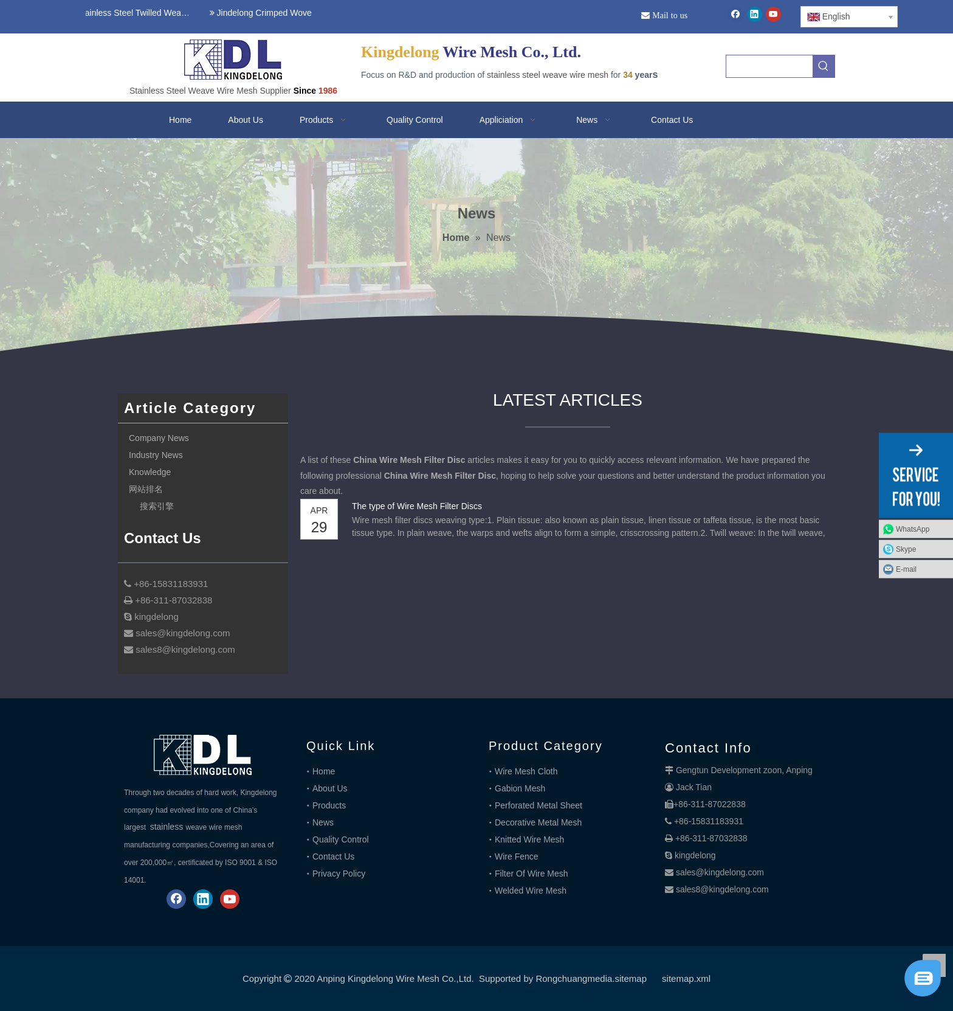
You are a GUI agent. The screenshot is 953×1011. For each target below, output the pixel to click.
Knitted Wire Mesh (529, 839)
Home (323, 771)
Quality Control (340, 839)
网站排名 (146, 489)
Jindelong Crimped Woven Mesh (275, 13)
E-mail (906, 569)
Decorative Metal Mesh (538, 822)
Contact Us (333, 856)
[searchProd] (769, 66)
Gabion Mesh (520, 788)
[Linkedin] (754, 14)
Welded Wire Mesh (530, 890)
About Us (330, 788)
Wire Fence (516, 856)
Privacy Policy (338, 873)
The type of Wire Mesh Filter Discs (417, 506)
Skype (906, 549)
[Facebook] (735, 14)
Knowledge (150, 472)
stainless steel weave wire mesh (547, 75)
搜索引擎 (157, 506)
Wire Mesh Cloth (526, 771)
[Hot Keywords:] (823, 66)
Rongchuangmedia (573, 978)
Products (329, 805)
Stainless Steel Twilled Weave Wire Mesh (135, 13)
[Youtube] (773, 14)
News (323, 822)
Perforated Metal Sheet (538, 805)
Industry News (156, 455)
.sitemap (629, 978)
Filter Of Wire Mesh (531, 873)
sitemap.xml (686, 978)
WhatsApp (912, 529)
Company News (159, 438)
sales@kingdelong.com (720, 872)
